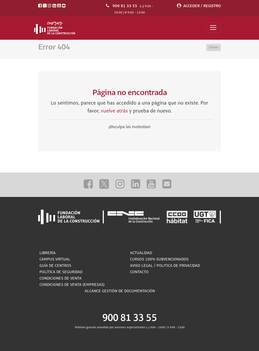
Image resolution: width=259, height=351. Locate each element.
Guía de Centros (55, 266)
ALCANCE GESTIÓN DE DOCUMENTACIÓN (120, 291)
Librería (47, 253)
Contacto (139, 272)
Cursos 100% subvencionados (159, 259)
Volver (213, 47)
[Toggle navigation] (213, 27)
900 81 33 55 (125, 5)
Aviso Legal (141, 266)
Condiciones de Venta (60, 278)
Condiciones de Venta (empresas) (72, 285)
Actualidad (141, 253)
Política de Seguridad (60, 272)
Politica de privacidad (178, 266)
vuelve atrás (114, 111)
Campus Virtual (54, 259)
